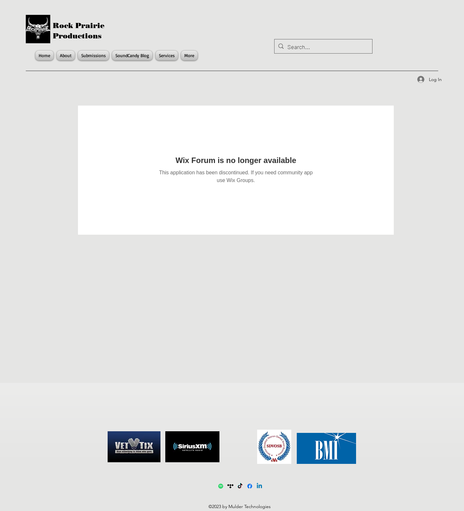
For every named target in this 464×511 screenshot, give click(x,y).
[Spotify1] (221, 486)
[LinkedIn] (259, 486)
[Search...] (323, 47)
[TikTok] (240, 486)
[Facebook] (250, 486)
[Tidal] (230, 486)
